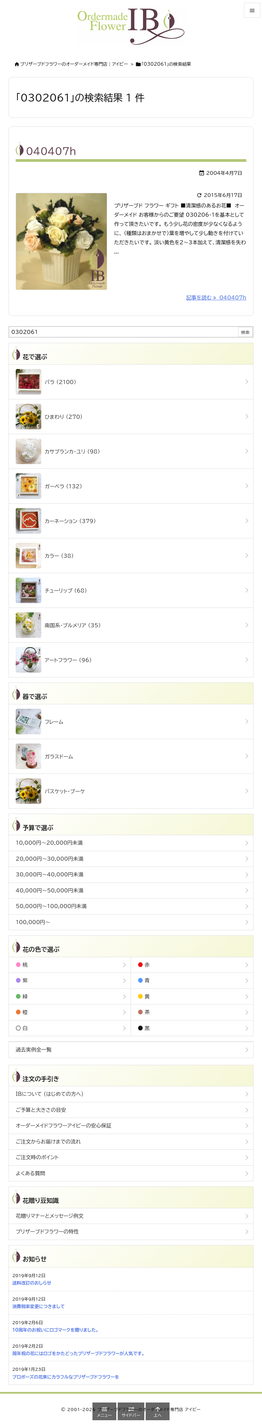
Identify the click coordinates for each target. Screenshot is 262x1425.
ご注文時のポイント (37, 1157)
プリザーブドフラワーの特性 (47, 1231)
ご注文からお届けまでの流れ (48, 1141)
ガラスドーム (44, 756)
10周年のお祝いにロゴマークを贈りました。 (55, 1330)
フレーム (39, 721)
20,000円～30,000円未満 (49, 858)
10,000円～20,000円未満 (49, 842)
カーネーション (56, 521)
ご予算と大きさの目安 (41, 1110)
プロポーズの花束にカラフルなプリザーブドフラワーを (65, 1377)
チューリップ (51, 590)
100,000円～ (33, 922)
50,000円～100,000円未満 (51, 906)
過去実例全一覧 (34, 1049)
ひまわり (49, 416)
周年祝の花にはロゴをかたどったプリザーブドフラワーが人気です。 (78, 1353)
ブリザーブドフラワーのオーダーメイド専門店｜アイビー (74, 64)
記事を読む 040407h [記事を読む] (216, 297)
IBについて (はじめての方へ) (50, 1094)
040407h (51, 151)
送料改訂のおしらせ (31, 1283)
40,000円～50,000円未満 (49, 890)
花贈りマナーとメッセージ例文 (50, 1216)
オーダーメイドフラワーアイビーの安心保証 (64, 1125)
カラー (45, 555)
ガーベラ (49, 486)
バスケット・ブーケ (50, 791)
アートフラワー (54, 660)
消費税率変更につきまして (38, 1306)
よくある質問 (30, 1173)
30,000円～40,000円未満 (49, 874)
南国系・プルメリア (58, 625)
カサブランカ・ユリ (58, 451)
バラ (46, 382)
